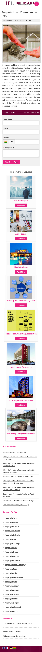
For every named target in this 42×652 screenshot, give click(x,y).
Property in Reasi (11, 569)
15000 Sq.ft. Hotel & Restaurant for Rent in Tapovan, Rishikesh (18, 471)
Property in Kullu (11, 573)
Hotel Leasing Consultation (21, 367)
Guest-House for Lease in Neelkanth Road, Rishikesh (18, 495)
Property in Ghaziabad (13, 607)
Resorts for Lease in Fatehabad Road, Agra (18, 500)
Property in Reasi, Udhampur (15, 565)
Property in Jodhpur (12, 603)
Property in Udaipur (12, 586)
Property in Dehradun (12, 535)
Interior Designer (21, 234)
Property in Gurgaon (12, 594)
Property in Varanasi (12, 590)
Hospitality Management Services (21, 434)
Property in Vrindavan (12, 560)
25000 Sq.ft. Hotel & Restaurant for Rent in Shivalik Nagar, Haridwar (18, 488)
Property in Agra (10, 518)
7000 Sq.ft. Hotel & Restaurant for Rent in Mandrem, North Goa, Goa (18, 482)
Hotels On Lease (21, 267)
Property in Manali (11, 522)
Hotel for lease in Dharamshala (14, 453)
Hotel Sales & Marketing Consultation (21, 334)
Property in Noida (11, 599)
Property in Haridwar (12, 556)
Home (5, 21)
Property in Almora (11, 611)
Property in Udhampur (13, 543)
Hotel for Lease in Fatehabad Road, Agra (18, 477)
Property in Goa (10, 539)
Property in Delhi (11, 548)
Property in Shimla (11, 552)
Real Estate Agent (21, 200)
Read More (21, 205)
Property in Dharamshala (14, 577)
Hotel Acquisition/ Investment (21, 400)
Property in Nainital (12, 526)
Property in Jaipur (11, 582)
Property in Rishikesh (12, 531)
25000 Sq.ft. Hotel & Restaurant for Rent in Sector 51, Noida (18, 464)
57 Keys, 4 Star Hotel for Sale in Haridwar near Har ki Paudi (20, 458)
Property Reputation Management (21, 300)
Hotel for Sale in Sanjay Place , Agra (16, 505)
